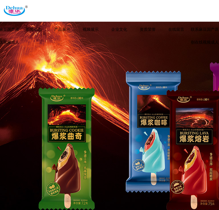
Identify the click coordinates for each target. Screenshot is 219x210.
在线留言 (176, 29)
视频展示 (91, 29)
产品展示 (62, 29)
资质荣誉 (148, 29)
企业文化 (119, 29)
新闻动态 (34, 29)
